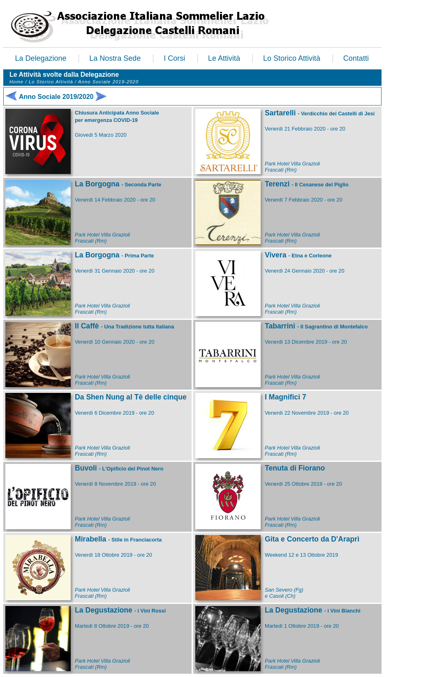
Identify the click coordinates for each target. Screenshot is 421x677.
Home (16, 81)
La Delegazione (40, 58)
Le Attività (224, 58)
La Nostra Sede (115, 58)
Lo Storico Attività (291, 58)
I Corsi (174, 58)
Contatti (356, 58)
